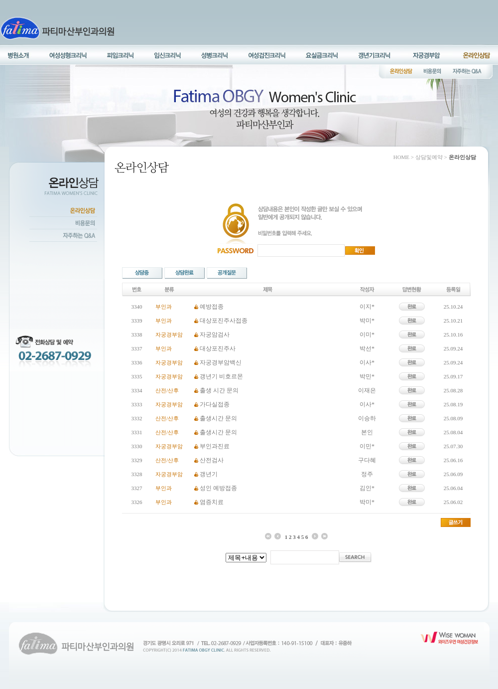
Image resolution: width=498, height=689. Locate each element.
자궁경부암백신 (221, 362)
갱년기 (209, 474)
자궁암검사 (215, 334)
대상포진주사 (218, 348)
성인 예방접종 (218, 488)
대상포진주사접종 (224, 320)
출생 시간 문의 (219, 390)
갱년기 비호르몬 (221, 376)
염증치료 (212, 502)
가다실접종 (215, 404)
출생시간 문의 (218, 418)
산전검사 (212, 460)
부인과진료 (215, 446)
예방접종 (212, 306)
